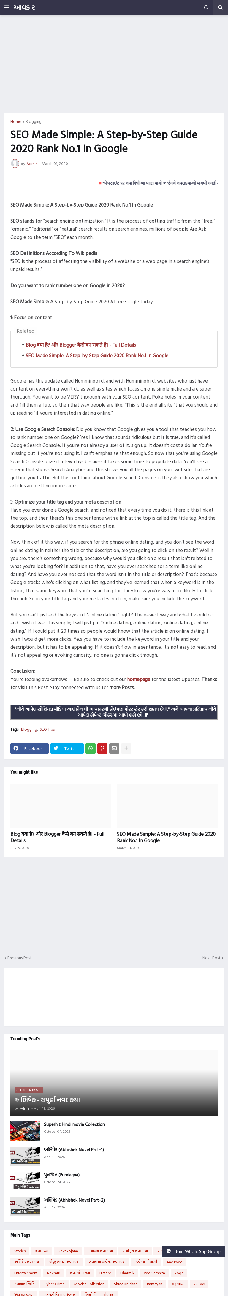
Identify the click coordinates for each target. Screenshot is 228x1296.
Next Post (211, 958)
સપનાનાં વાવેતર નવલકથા (107, 1262)
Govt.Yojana (68, 1251)
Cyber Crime (54, 1284)
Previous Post (19, 958)
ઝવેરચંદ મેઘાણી (146, 1262)
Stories (20, 1251)
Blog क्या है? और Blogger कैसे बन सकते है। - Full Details (81, 344)
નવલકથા (41, 1251)
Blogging (34, 121)
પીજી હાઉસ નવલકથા (64, 1262)
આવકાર (24, 7)
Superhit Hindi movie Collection (74, 1124)
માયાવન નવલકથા (100, 1251)
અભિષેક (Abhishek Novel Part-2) (74, 1200)
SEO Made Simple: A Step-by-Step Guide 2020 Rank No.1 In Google (97, 355)
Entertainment (25, 1273)
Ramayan (154, 1284)
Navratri (53, 1273)
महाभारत (178, 1284)
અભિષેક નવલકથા (27, 1262)
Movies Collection (89, 1284)
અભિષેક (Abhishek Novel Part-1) (74, 1150)
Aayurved (175, 1262)
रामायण (199, 1284)
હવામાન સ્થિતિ (24, 1284)
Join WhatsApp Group (193, 1251)
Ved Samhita (154, 1273)
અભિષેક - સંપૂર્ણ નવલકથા (47, 1100)
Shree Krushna (125, 1284)
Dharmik (127, 1273)
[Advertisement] (114, 64)
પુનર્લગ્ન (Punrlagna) (62, 1175)
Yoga (179, 1273)
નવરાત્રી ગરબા (80, 1273)
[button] (7, 8)
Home (15, 121)
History (105, 1273)
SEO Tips (47, 729)
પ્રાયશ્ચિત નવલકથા (135, 1251)
